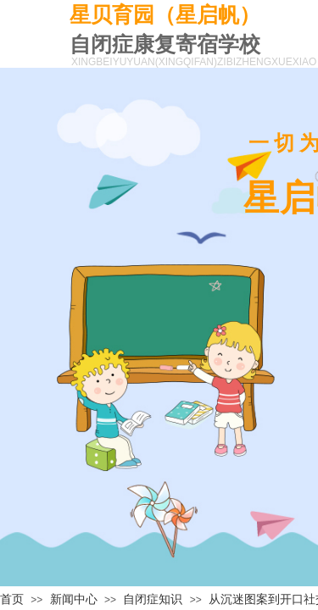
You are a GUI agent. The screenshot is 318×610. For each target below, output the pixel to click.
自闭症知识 (152, 599)
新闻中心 (74, 599)
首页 (12, 599)
